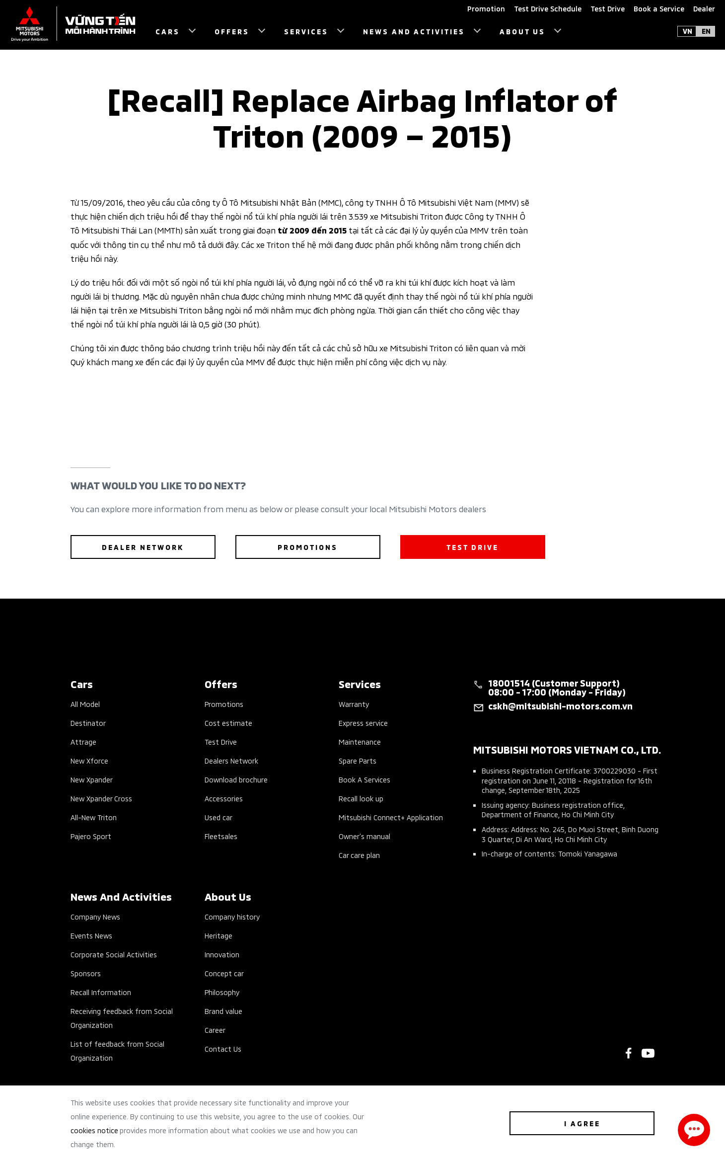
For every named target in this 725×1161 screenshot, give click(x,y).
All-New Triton (94, 817)
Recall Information (101, 992)
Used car (218, 817)
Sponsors (86, 973)
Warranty (354, 703)
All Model (85, 703)
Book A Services (364, 779)
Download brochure (236, 779)
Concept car (224, 973)
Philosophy (222, 992)
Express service (363, 722)
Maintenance (360, 741)
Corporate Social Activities (114, 954)
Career (215, 1029)
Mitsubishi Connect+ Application (391, 817)
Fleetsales (221, 836)
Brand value (223, 1010)
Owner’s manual (364, 836)
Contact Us (223, 1048)
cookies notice (94, 1130)
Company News (95, 916)
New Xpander (92, 779)
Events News (91, 935)
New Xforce (89, 760)
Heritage (218, 935)
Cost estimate (228, 722)
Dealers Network (231, 760)
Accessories (224, 798)
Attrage (83, 741)
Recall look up (361, 798)
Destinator (88, 722)
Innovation (222, 954)
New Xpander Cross (101, 798)
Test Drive (221, 741)
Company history (232, 916)
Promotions (224, 703)
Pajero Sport (91, 836)
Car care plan (359, 854)
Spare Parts (357, 760)
